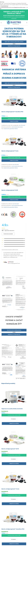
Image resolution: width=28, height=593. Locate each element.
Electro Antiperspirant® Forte (10, 489)
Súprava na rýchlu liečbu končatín (12, 409)
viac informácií (22, 125)
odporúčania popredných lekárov (11, 128)
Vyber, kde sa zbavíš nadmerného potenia (14, 41)
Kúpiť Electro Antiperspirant (14, 46)
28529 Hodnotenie (5, 229)
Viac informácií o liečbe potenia (14, 330)
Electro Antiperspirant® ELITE (10, 449)
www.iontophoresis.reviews (17, 127)
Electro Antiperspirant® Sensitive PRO (13, 529)
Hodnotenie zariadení (8, 233)
